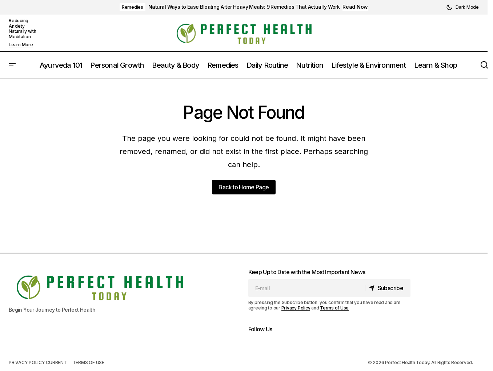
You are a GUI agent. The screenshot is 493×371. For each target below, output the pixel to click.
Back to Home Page (244, 187)
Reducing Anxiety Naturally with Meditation (22, 28)
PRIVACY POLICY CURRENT (38, 362)
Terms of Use (334, 308)
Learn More (21, 44)
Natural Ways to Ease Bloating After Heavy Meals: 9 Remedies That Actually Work (244, 7)
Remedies (132, 7)
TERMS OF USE (88, 362)
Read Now (355, 7)
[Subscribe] (387, 288)
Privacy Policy (295, 308)
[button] (462, 7)
